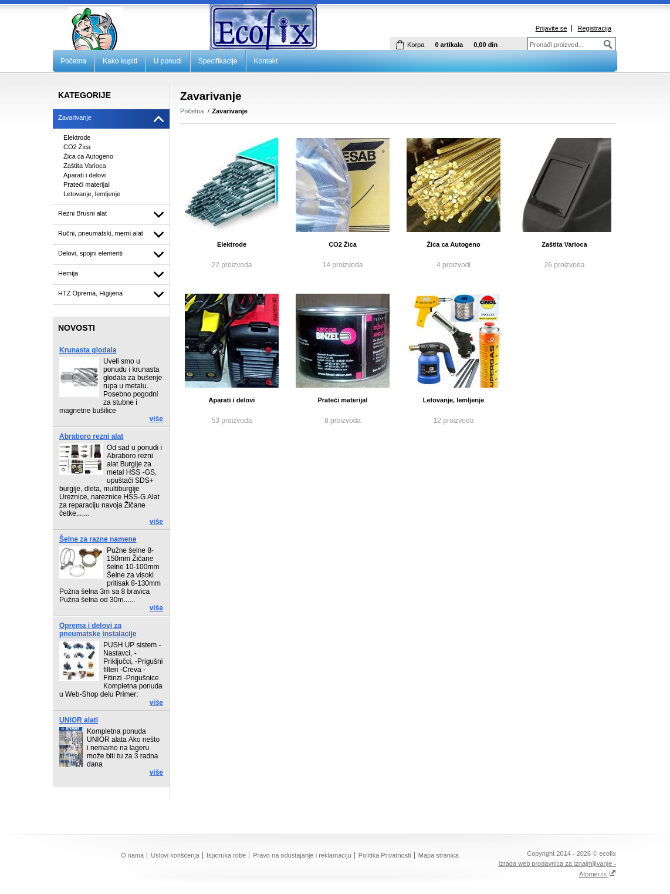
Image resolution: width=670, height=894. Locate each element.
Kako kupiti (120, 61)
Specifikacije (218, 61)
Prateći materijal (343, 400)
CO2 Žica (343, 244)
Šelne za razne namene (97, 539)
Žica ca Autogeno (453, 244)
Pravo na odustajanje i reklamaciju (302, 855)
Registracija (594, 28)
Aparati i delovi (232, 400)
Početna (73, 61)
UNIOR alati (78, 720)
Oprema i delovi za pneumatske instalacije (97, 629)
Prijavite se (551, 28)
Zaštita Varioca (564, 244)
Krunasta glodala (87, 350)
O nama (132, 855)
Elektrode (231, 244)
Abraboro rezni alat (91, 436)
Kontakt (266, 61)
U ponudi (168, 61)
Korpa (415, 44)
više (156, 419)
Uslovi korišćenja (175, 855)
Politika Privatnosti (384, 855)
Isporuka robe (226, 855)
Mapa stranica (438, 855)
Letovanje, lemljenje (454, 400)
